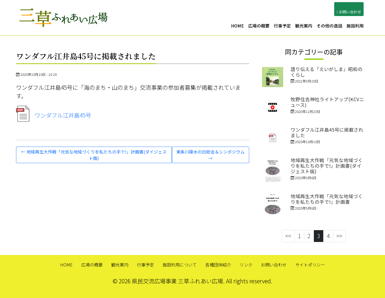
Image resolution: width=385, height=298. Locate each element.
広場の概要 (259, 25)
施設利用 (355, 25)
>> (339, 236)
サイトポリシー (310, 264)
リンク (246, 264)
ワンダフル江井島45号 (53, 115)
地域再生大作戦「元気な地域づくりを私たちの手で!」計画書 (327, 199)
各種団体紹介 (218, 264)
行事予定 (282, 25)
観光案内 (303, 25)
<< (288, 236)
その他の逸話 (329, 25)
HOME (237, 25)
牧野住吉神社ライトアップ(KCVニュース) (327, 102)
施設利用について (180, 264)
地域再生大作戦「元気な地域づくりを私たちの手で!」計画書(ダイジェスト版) (327, 166)
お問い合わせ (274, 264)
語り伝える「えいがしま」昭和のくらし (327, 72)
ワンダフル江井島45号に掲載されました (327, 132)
